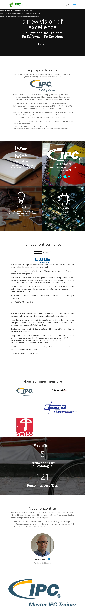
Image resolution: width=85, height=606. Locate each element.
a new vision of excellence (42, 24)
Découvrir (42, 44)
